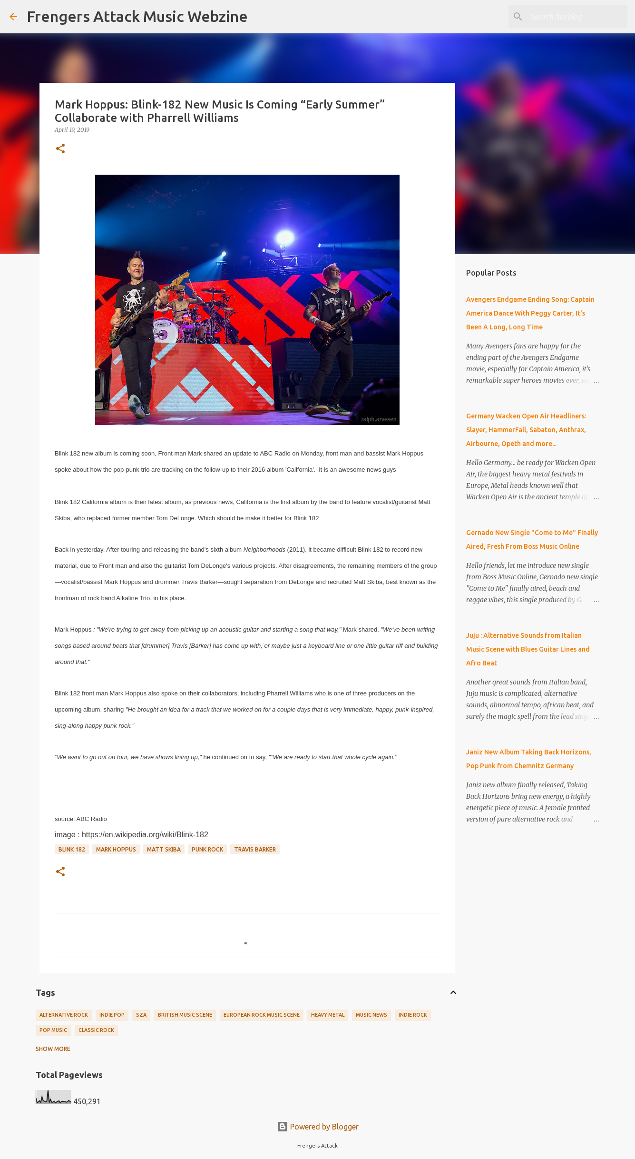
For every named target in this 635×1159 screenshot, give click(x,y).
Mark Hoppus (116, 849)
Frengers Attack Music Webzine (137, 16)
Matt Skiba (164, 849)
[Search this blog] (577, 16)
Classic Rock (96, 1030)
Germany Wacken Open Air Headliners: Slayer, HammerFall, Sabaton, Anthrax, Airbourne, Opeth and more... (526, 429)
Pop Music (53, 1030)
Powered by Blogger (318, 1126)
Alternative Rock (63, 1015)
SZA (141, 1015)
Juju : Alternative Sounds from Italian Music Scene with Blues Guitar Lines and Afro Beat (528, 649)
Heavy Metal (327, 1015)
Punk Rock (207, 849)
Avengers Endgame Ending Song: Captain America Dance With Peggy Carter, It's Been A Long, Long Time (530, 313)
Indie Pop (112, 1015)
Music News (371, 1015)
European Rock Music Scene (262, 1015)
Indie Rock (413, 1015)
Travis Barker (255, 849)
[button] (60, 149)
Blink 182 (72, 849)
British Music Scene (185, 1015)
